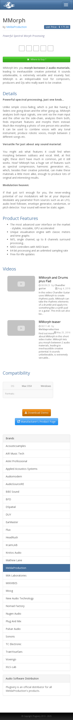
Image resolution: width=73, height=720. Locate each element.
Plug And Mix (13, 621)
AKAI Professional (16, 461)
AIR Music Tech (15, 453)
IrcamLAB (12, 545)
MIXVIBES (11, 583)
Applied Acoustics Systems (21, 469)
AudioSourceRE (15, 484)
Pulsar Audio (13, 629)
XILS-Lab (11, 667)
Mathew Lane (14, 560)
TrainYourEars (14, 651)
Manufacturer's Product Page (36, 421)
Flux (8, 529)
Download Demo (36, 412)
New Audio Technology (20, 598)
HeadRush (12, 537)
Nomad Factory (15, 606)
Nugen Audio (13, 613)
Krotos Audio (13, 552)
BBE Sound (12, 491)
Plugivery (8, 4)
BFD (8, 499)
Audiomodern (14, 476)
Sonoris (10, 636)
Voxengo (11, 659)
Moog (9, 590)
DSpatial (11, 507)
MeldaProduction (16, 568)
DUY (8, 514)
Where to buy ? (36, 59)
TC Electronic (13, 644)
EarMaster (12, 522)
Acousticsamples (16, 446)
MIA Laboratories (16, 575)
